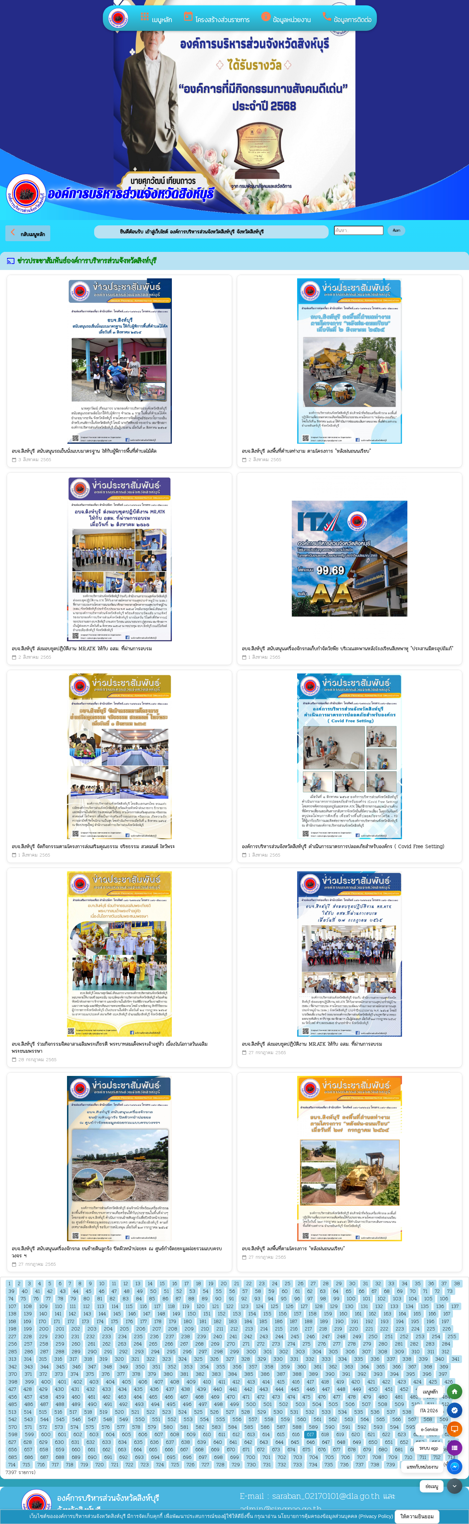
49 (140, 1291)
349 (123, 1367)
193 (385, 1321)
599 (29, 1434)
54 (205, 1291)
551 (156, 1419)
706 (345, 1457)
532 (310, 1412)
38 (457, 1284)
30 (352, 1284)
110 (58, 1306)
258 (44, 1344)
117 (157, 1306)
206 (140, 1329)
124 (259, 1306)
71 (425, 1291)
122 (229, 1306)
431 (75, 1389)
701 (266, 1457)
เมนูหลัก (155, 18)
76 (36, 1299)
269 (215, 1344)
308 (382, 1352)
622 (386, 1434)
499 (234, 1404)
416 (295, 1382)
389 (313, 1374)
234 (122, 1337)
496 (187, 1404)
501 (267, 1404)
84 (139, 1299)
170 (42, 1321)
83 (126, 1299)
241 (233, 1337)
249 (357, 1337)
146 (132, 1314)
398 (12, 1382)
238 (185, 1337)
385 (248, 1374)
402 (77, 1382)
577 (121, 1427)
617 (310, 1434)
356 (236, 1367)
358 (268, 1367)
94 (270, 1299)
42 (50, 1291)
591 (346, 1427)
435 (138, 1389)
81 (99, 1299)
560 (301, 1419)
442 (248, 1389)
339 (423, 1359)
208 (172, 1329)
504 (316, 1404)
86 (165, 1299)
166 (432, 1314)
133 (394, 1306)
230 (59, 1337)
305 (333, 1352)
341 (455, 1359)
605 (126, 1434)
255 (452, 1337)
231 (75, 1337)
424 (417, 1382)
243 (264, 1337)
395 (410, 1374)
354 (204, 1367)
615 (281, 1434)
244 (279, 1337)
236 (154, 1337)
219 (338, 1329)
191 (354, 1321)
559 (285, 1419)
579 (152, 1427)
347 (92, 1367)
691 (108, 1457)
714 (11, 1465)
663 (122, 1450)
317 (73, 1359)
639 (201, 1442)
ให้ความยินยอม (417, 1516)
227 (12, 1337)
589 (313, 1427)
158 (313, 1314)
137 (455, 1306)
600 (46, 1434)
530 (278, 1412)
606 (142, 1434)
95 (284, 1299)
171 (57, 1321)
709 (393, 1457)
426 (449, 1382)
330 (278, 1359)
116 (143, 1306)
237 (170, 1337)
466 (169, 1397)
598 (12, 1434)
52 (179, 1291)
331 (294, 1359)
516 (58, 1412)
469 (215, 1397)
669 (215, 1450)
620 (355, 1434)
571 (28, 1427)
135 (425, 1306)
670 (231, 1450)
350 (140, 1367)
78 (60, 1299)
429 (43, 1389)
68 (387, 1291)
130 (349, 1306)
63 (323, 1291)
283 (430, 1344)
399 (29, 1382)
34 (404, 1284)
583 (216, 1427)
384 (232, 1374)
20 (224, 1284)
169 (27, 1321)
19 (210, 1284)
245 (295, 1337)
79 (73, 1299)
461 (91, 1397)
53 (192, 1291)
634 (122, 1442)
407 (158, 1382)
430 (59, 1389)
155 (267, 1314)
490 (92, 1404)
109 (43, 1306)
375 (90, 1374)
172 (70, 1321)
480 (383, 1397)
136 (440, 1306)
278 (352, 1344)
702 (282, 1457)
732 (282, 1465)
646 (311, 1442)
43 (63, 1291)
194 (400, 1321)
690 (92, 1457)
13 (137, 1284)
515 (43, 1412)
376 (106, 1374)
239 (201, 1337)
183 (233, 1321)
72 (437, 1291)
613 (251, 1434)
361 (317, 1367)
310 (415, 1352)
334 (342, 1359)
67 (374, 1291)
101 (366, 1299)
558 (268, 1419)
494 (155, 1404)
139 (28, 1314)
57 (245, 1291)
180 (188, 1321)
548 (107, 1419)
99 (336, 1299)
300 (251, 1352)
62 (310, 1291)
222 (384, 1329)
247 (326, 1337)
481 (399, 1397)
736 (344, 1465)
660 (76, 1450)
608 (174, 1434)
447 (326, 1389)
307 (366, 1352)
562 (333, 1419)
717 (55, 1465)
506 (349, 1404)
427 (12, 1389)
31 (365, 1284)
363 (348, 1367)
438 (185, 1389)
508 (382, 1404)
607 (158, 1434)
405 (126, 1382)
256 (12, 1344)
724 (160, 1465)
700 (250, 1457)
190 (339, 1321)
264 (138, 1344)
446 (311, 1389)
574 (74, 1427)
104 (413, 1299)
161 (358, 1314)
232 (90, 1337)
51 (166, 1291)
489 (76, 1404)
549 (123, 1419)
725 (175, 1465)
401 (62, 1382)
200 (44, 1329)
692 (123, 1457)
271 (246, 1344)
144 (102, 1314)
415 (281, 1382)
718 (69, 1465)
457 (28, 1397)
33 (391, 1284)
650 (373, 1442)
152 (221, 1314)
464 (138, 1397)
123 (245, 1306)
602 (77, 1434)
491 (108, 1404)
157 (297, 1314)
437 (170, 1389)
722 (129, 1465)
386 (265, 1374)
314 (27, 1359)
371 (28, 1374)
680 (383, 1450)
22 (249, 1284)
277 (336, 1344)
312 (445, 1352)
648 (341, 1442)
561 (317, 1419)
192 (369, 1321)
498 (218, 1404)
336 (375, 1359)
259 (60, 1344)
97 (310, 1299)
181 (202, 1321)
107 (12, 1306)
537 (391, 1412)
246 (311, 1337)
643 (264, 1442)
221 (369, 1329)
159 (328, 1314)
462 (107, 1397)
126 (289, 1306)
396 (426, 1374)
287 (44, 1352)
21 (236, 1284)
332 (310, 1359)
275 (307, 1344)
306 (349, 1352)
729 (236, 1465)
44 (75, 1291)
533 (326, 1412)
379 (152, 1374)
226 (447, 1329)
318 (88, 1359)
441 (233, 1389)
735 (329, 1465)
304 (316, 1352)
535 (358, 1412)
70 (413, 1291)
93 (257, 1299)
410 (207, 1382)
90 (218, 1299)
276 (322, 1344)
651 (389, 1442)
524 (182, 1412)
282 (414, 1344)
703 (297, 1457)
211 (219, 1329)
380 (168, 1374)
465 (153, 1397)
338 (406, 1359)
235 (138, 1337)
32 (378, 1284)
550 (140, 1419)
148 (161, 1314)
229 (43, 1337)
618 (325, 1434)
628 (27, 1442)
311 (430, 1352)
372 (43, 1374)
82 (112, 1299)
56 (232, 1291)
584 (232, 1427)
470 (231, 1397)
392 (361, 1374)
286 (28, 1352)
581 (184, 1427)
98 (323, 1299)
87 (178, 1299)
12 (125, 1284)
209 (189, 1329)
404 (110, 1382)
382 (200, 1374)
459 (60, 1397)
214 (264, 1329)
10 (102, 1284)
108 (27, 1306)
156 (282, 1314)
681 (399, 1450)
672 (261, 1450)
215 (279, 1329)
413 (251, 1382)
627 (12, 1442)
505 (333, 1404)
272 (261, 1344)
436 (154, 1389)
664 (138, 1450)
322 (150, 1359)
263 (122, 1344)
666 (169, 1450)
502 (283, 1404)
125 (274, 1306)
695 (171, 1457)
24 (274, 1284)
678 (352, 1450)
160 (343, 1314)
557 (253, 1419)
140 (43, 1314)
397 (443, 1374)
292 (123, 1352)
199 (28, 1329)
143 (87, 1314)
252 (404, 1337)
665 (153, 1450)
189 (324, 1321)
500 (251, 1404)
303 (300, 1352)
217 (308, 1329)
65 (348, 1291)
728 (220, 1465)
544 (44, 1419)
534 (342, 1412)
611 (221, 1434)
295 (171, 1352)
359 (285, 1367)
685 (12, 1457)
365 (380, 1367)
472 (261, 1397)
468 (199, 1397)
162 (372, 1314)
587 (281, 1427)
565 (380, 1419)
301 (267, 1352)
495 (171, 1404)
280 (383, 1344)
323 (166, 1359)
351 (156, 1367)
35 (418, 1284)
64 (335, 1291)
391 (346, 1374)
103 (397, 1299)
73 (450, 1291)
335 (358, 1359)
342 (12, 1367)
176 (129, 1321)
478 (352, 1397)
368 (427, 1367)
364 (364, 1367)
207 (156, 1329)
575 (90, 1427)
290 (92, 1352)
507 (366, 1404)
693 (139, 1457)
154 (252, 1314)
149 (176, 1314)
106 (444, 1299)
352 (172, 1367)
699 (234, 1457)
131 (364, 1306)
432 (90, 1389)
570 (12, 1427)
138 (12, 1314)
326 (214, 1359)
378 (136, 1374)
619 (340, 1434)
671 (246, 1450)
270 (231, 1344)
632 (90, 1442)
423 (402, 1382)
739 (391, 1465)
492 (123, 1404)
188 (309, 1321)
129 (334, 1306)
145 (117, 1314)
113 (100, 1306)
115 (129, 1306)
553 (188, 1419)
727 (205, 1465)
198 (12, 1329)
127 (304, 1306)
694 (155, 1457)
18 (198, 1284)
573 (59, 1427)
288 (60, 1352)
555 (220, 1419)
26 (300, 1284)
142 (72, 1314)
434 (122, 1389)
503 (300, 1404)
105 (428, 1299)
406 (142, 1382)
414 (266, 1382)
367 (412, 1367)
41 (37, 1291)
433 (106, 1389)
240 (217, 1337)
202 (75, 1329)
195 (415, 1321)
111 (73, 1306)
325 (198, 1359)
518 (88, 1412)
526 (214, 1412)
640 (217, 1442)
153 (237, 1314)
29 (339, 1284)
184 (248, 1321)
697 (203, 1457)
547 (92, 1419)
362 (333, 1367)
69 (400, 1291)
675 (307, 1450)
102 (382, 1299)
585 (248, 1427)
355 (220, 1367)
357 (253, 1367)
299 (234, 1352)
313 (12, 1359)
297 (203, 1352)
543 (28, 1419)
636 (154, 1442)
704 (314, 1457)
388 (297, 1374)
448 (341, 1389)
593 (378, 1427)
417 (310, 1382)
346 (76, 1367)
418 (325, 1382)
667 (184, 1450)
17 (186, 1284)
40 (25, 1291)
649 (357, 1442)
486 (28, 1404)
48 (127, 1291)
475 (307, 1397)
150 (192, 1314)
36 (431, 1284)
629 (43, 1442)
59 (271, 1291)
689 (76, 1457)
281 (399, 1344)
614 (266, 1434)
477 (336, 1397)
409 (191, 1382)
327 (230, 1359)
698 (218, 1457)
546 (76, 1419)
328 (245, 1359)
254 (436, 1337)
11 (114, 1284)
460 (76, 1397)
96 (297, 1299)
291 (108, 1352)
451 (389, 1389)
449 (357, 1389)
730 (251, 1465)
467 (184, 1397)
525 (198, 1412)
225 (431, 1329)
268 (199, 1344)
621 (371, 1434)
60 (285, 1291)
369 (444, 1367)
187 (293, 1321)
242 (248, 1337)
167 (446, 1314)
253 (420, 1337)
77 (48, 1299)
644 (279, 1442)
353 (188, 1367)
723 (145, 1465)
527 (230, 1412)
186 (278, 1321)
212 (234, 1329)
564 (364, 1419)
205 (124, 1329)
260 (76, 1344)
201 (60, 1329)
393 (378, 1374)
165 (417, 1314)
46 (101, 1291)
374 (74, 1374)
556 (236, 1419)
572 (43, 1427)
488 (60, 1404)
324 (182, 1359)
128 (319, 1306)
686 (28, 1457)
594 (394, 1427)
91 (231, 1299)
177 (143, 1321)
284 (446, 1344)
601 (62, 1434)
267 (184, 1344)
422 (386, 1382)
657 (28, 1450)
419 (340, 1382)
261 (91, 1344)
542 (12, 1419)
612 (236, 1434)
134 (409, 1306)
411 (221, 1382)
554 (204, 1419)
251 (389, 1337)
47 (114, 1291)
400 (46, 1382)
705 (329, 1457)
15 (162, 1284)
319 (103, 1359)
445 (295, 1389)
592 (361, 1427)
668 (199, 1450)
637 (170, 1442)
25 (287, 1284)
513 (12, 1412)
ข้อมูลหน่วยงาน (285, 18)
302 (283, 1352)
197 (445, 1321)
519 (103, 1412)
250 (373, 1337)
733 (297, 1465)
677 (336, 1450)
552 (172, 1419)
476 (322, 1397)
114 (115, 1306)
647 (326, 1442)
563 (348, 1419)
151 (206, 1314)
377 (121, 1374)
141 (58, 1314)
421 (371, 1382)
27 (313, 1284)
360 (301, 1367)
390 (330, 1374)
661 (91, 1450)
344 (44, 1367)
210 (205, 1329)
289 (76, 1352)
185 (263, 1321)
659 (60, 1450)
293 (139, 1352)
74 (10, 1299)
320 (119, 1359)
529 (261, 1412)
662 (107, 1450)
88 (191, 1299)
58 (258, 1291)
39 (11, 1291)
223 (400, 1329)
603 (93, 1434)
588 (297, 1427)
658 (44, 1450)
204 (108, 1329)
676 (322, 1450)
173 (85, 1321)
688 (60, 1457)
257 (28, 1344)
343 (28, 1367)
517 (73, 1412)
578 (136, 1427)
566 (396, 1419)
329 (261, 1359)
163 (387, 1314)
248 (341, 1337)
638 (185, 1442)
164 (402, 1314)
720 (99, 1465)
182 (217, 1321)
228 (27, 1337)
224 (415, 1329)
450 (373, 1389)
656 (12, 1450)
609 (191, 1434)
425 (433, 1382)
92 (244, 1299)
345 (60, 1367)
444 (279, 1389)
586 (265, 1427)
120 (201, 1306)
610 (207, 1434)
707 (361, 1457)
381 (184, 1374)
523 (166, 1412)
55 (219, 1291)
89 (205, 1299)
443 (264, 1389)
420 (355, 1382)
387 (281, 1374)
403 (93, 1382)
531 (294, 1412)
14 (150, 1284)
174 (100, 1321)
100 (351, 1299)
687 (44, 1457)
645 (295, 1442)
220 (353, 1329)
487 (44, 1404)
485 (12, 1404)
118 (171, 1306)
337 (391, 1359)
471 (246, 1397)
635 (138, 1442)
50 (153, 1291)
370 (12, 1374)
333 (326, 1359)
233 (106, 1337)
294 (155, 1352)
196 (430, 1321)
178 (157, 1321)
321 (135, 1359)
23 (262, 1284)
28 (326, 1284)
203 (91, 1329)
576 (106, 1427)
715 (26, 1465)
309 (399, 1352)
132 (379, 1306)
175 (114, 1321)
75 (23, 1299)
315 (43, 1359)
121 (215, 1306)
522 (150, 1412)
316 (58, 1359)
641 (233, 1442)
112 (86, 1306)
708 (377, 1457)
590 (330, 1427)
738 (375, 1465)
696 (187, 1457)
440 (217, 1389)
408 (174, 1382)
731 (267, 1465)
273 (276, 1344)
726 (190, 1465)
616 (295, 1434)
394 (394, 1374)
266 (169, 1344)
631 (75, 1442)
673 (276, 1450)
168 (12, 1321)
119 (185, 1306)
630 (59, 1442)
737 (359, 1465)
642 (248, 1442)
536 (375, 1412)
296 (187, 1352)
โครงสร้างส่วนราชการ (216, 18)
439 (201, 1389)
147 (146, 1314)
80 (86, 1299)
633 (106, 1442)
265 (153, 1344)
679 (367, 1450)
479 (367, 1397)
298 (218, 1352)
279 (367, 1344)
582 (200, 1427)
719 (84, 1465)
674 (291, 1450)
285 (12, 1352)
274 (291, 1344)
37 (444, 1284)
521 (135, 1412)
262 (107, 1344)
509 (399, 1404)
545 (60, 1419)
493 (139, 1404)
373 (59, 1374)
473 (276, 1397)
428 (27, 1389)
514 (27, 1412)
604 (110, 1434)
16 (174, 1284)
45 (88, 1291)
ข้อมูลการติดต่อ (346, 18)
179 (172, 1321)
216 (293, 1329)
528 (245, 1412)
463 (122, 1397)
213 (249, 1329)
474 (291, 1397)
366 (396, 1367)
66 (361, 1291)
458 (44, 1397)
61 (297, 1291)
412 (236, 1382)
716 (41, 1465)
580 (168, 1427)
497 (203, 1404)
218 (323, 1329)
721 (114, 1465)
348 (107, 1367)
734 (313, 1465)
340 (439, 1359)
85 (152, 1299)
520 (119, 1412)
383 (216, 1374)
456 (12, 1397)
